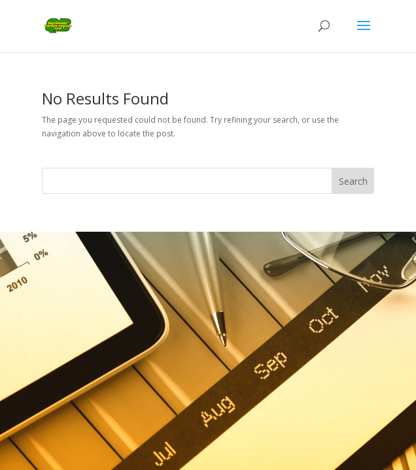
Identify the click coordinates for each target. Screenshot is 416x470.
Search (353, 181)
